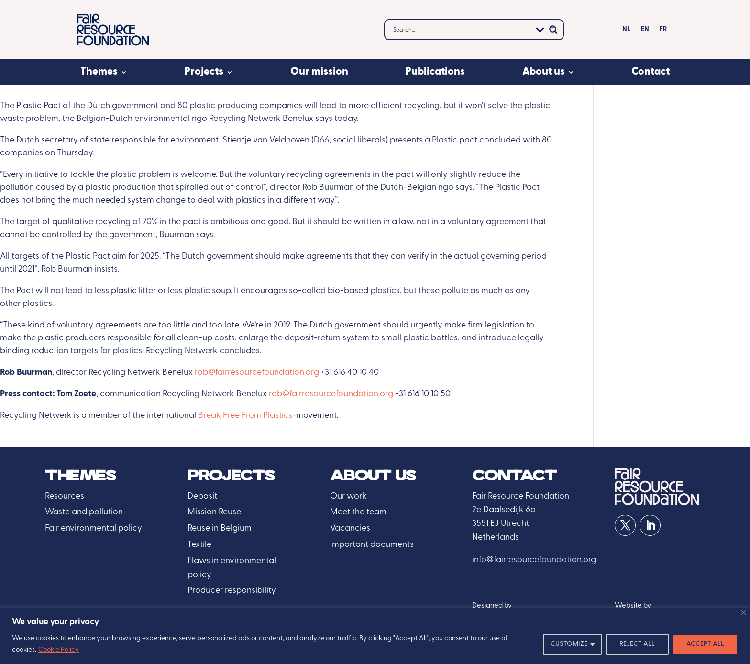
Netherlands (495, 537)
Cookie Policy (58, 649)
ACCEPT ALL (705, 644)
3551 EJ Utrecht (500, 523)
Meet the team (358, 512)
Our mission (319, 72)
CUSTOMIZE (569, 644)
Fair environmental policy (93, 528)
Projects (203, 72)
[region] (375, 636)
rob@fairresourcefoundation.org (257, 372)
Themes (99, 72)
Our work (348, 496)
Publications (435, 72)
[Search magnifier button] (553, 29)
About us (543, 72)
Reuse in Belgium (220, 528)
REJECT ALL (637, 644)
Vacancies (350, 528)
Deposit (202, 496)
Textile (199, 544)
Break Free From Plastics (245, 415)
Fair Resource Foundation (520, 496)
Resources (64, 496)
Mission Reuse (214, 512)
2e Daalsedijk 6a (504, 509)
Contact (650, 72)
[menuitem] (626, 31)
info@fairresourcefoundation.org (534, 560)
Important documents (372, 544)
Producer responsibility (232, 590)
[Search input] (461, 29)
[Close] (743, 612)
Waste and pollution (84, 512)
